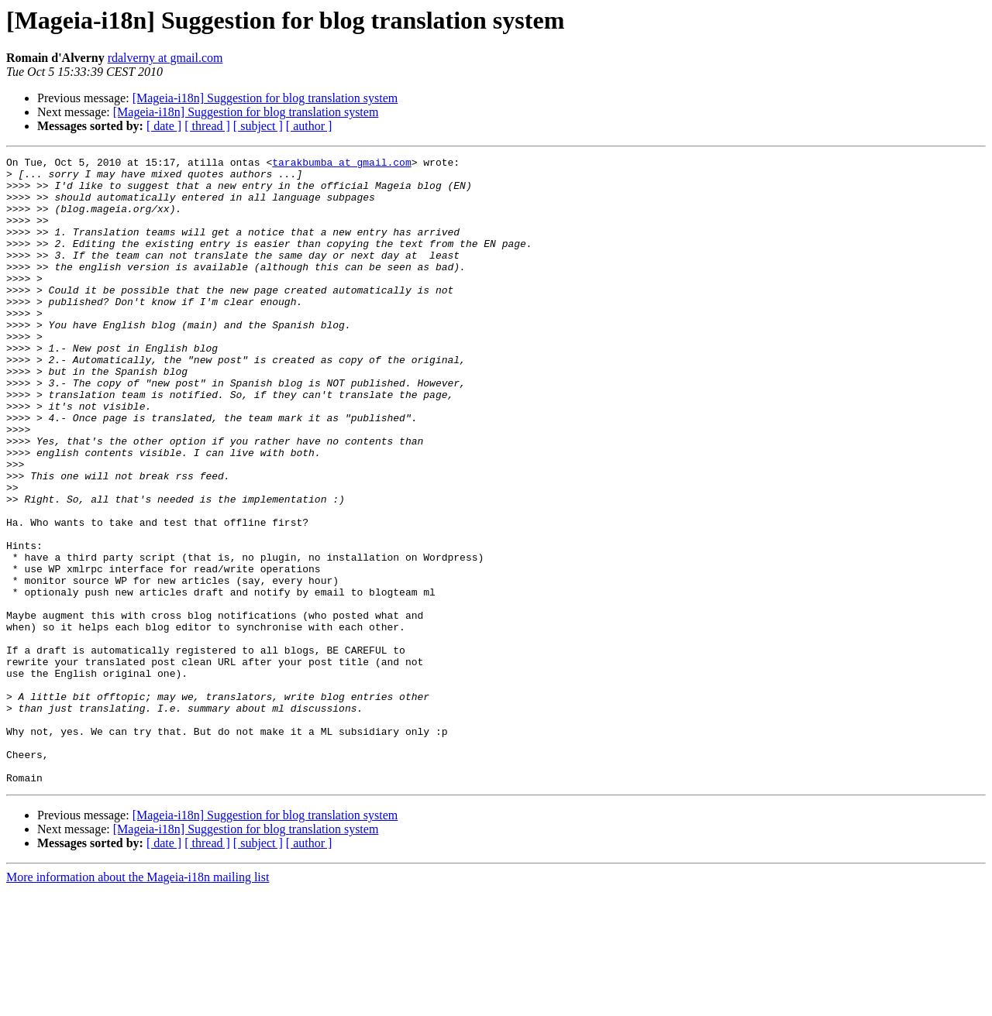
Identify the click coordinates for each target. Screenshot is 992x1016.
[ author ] (309, 125)
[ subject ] (258, 125)
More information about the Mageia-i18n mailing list (137, 1002)
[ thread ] (207, 125)
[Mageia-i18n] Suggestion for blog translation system (265, 98)
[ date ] (163, 125)
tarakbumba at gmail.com (341, 164)
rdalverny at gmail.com (165, 57)
